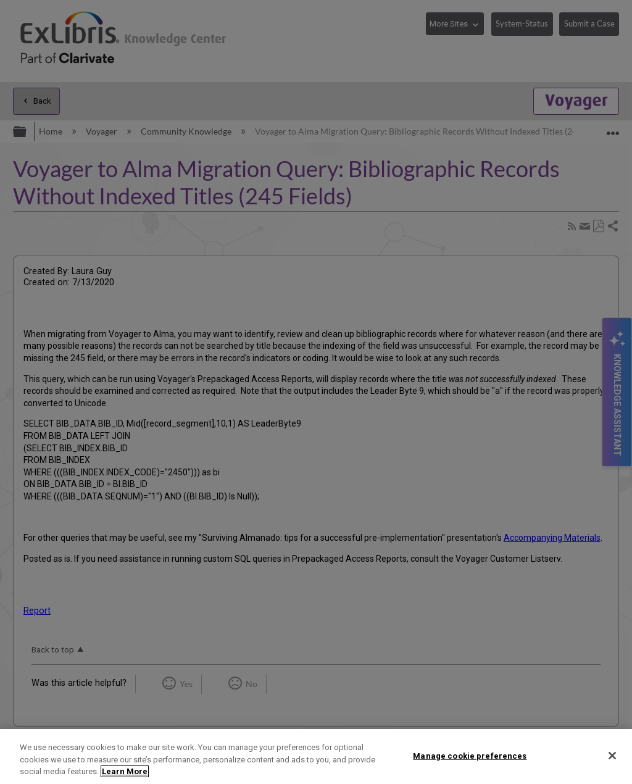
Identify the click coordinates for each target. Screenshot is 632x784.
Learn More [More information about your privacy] (125, 771)
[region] (316, 756)
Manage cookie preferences (469, 755)
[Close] (612, 755)
